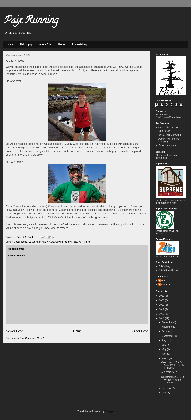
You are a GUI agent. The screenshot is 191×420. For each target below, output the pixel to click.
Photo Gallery (79, 44)
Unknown (166, 284)
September (168, 336)
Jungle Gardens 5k (168, 127)
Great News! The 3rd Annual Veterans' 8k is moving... (172, 365)
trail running (84, 242)
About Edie (45, 44)
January (166, 392)
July (164, 345)
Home (9, 44)
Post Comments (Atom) (32, 338)
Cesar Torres (20, 242)
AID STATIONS (169, 372)
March (165, 358)
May (164, 349)
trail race (72, 242)
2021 (162, 296)
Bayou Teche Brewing (169, 135)
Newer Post (14, 331)
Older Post (140, 331)
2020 (162, 300)
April (164, 354)
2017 (162, 314)
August (166, 340)
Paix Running (31, 21)
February (167, 388)
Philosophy (26, 44)
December (167, 322)
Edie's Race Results (168, 270)
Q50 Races (61, 242)
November (167, 327)
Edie (163, 280)
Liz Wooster (34, 242)
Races (61, 44)
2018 (162, 309)
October (166, 331)
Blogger (109, 411)
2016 (162, 318)
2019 (162, 305)
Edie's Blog (164, 266)
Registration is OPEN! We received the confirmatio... (172, 380)
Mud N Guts (48, 242)
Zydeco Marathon (167, 145)
